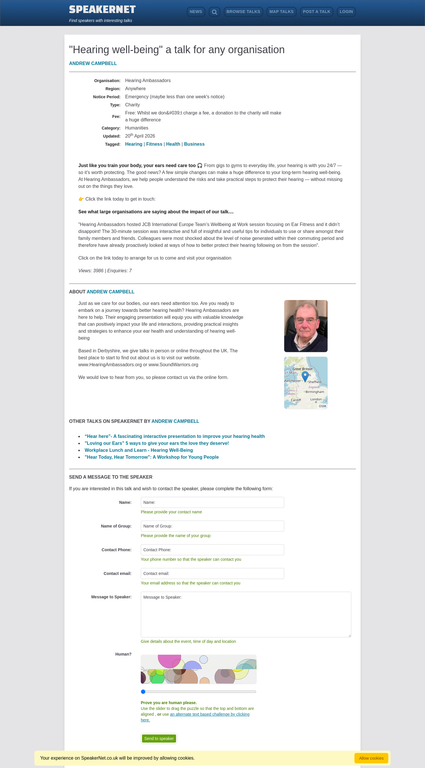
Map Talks (281, 11)
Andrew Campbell (93, 63)
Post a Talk (316, 11)
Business (194, 144)
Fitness (154, 144)
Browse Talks (243, 11)
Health (173, 144)
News (196, 11)
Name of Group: (116, 526)
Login (346, 11)
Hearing (134, 144)
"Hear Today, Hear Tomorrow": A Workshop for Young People (152, 457)
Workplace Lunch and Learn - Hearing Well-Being (139, 450)
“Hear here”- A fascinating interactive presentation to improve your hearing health (175, 436)
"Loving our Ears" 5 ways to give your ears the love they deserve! (157, 443)
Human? (123, 654)
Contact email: (118, 573)
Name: (125, 502)
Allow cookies (371, 758)
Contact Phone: (117, 549)
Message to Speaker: (111, 597)
